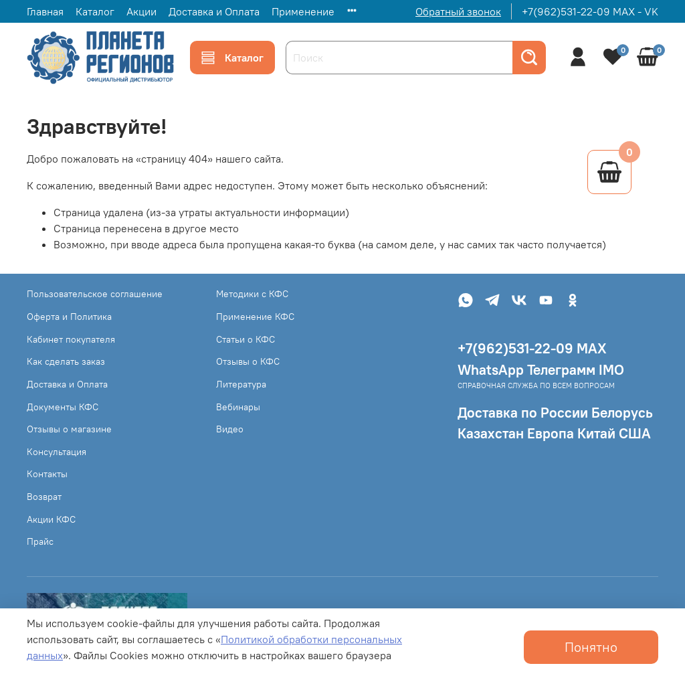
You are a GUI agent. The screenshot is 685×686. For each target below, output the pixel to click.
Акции (141, 11)
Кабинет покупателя (71, 339)
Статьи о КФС (245, 339)
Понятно (591, 646)
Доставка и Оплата (214, 11)
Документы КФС (62, 407)
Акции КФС (51, 519)
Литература (241, 384)
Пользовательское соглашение (95, 294)
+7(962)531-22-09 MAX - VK (590, 11)
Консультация (56, 452)
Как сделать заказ (66, 361)
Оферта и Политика (69, 317)
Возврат (44, 497)
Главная (45, 11)
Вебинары (238, 407)
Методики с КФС (252, 294)
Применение (303, 11)
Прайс (40, 541)
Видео (229, 429)
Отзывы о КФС (248, 361)
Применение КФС (255, 317)
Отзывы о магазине (69, 429)
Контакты (47, 474)
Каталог (95, 11)
